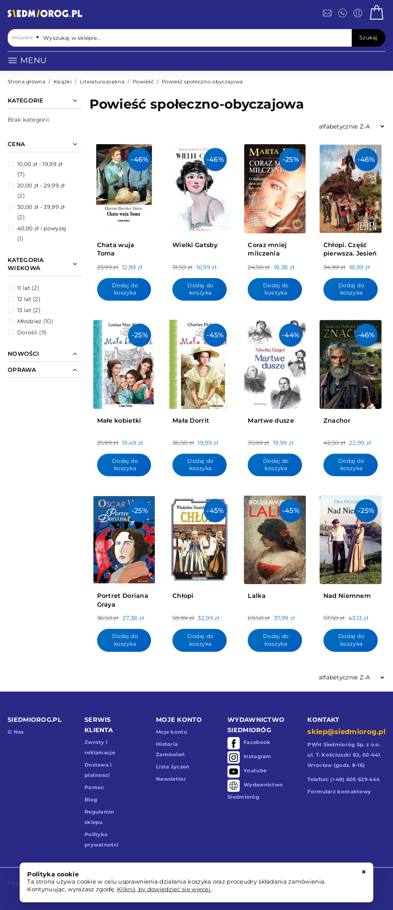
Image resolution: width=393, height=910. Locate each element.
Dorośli (27, 332)
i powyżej (41, 228)
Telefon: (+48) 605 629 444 (343, 779)
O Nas (16, 732)
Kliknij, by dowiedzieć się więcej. (164, 889)
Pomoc (94, 787)
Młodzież (29, 321)
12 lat (24, 299)
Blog (90, 799)
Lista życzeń (173, 766)
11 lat (23, 288)
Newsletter (171, 779)
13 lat (24, 310)
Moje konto (171, 732)
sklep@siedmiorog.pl (346, 732)
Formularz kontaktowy (339, 791)
